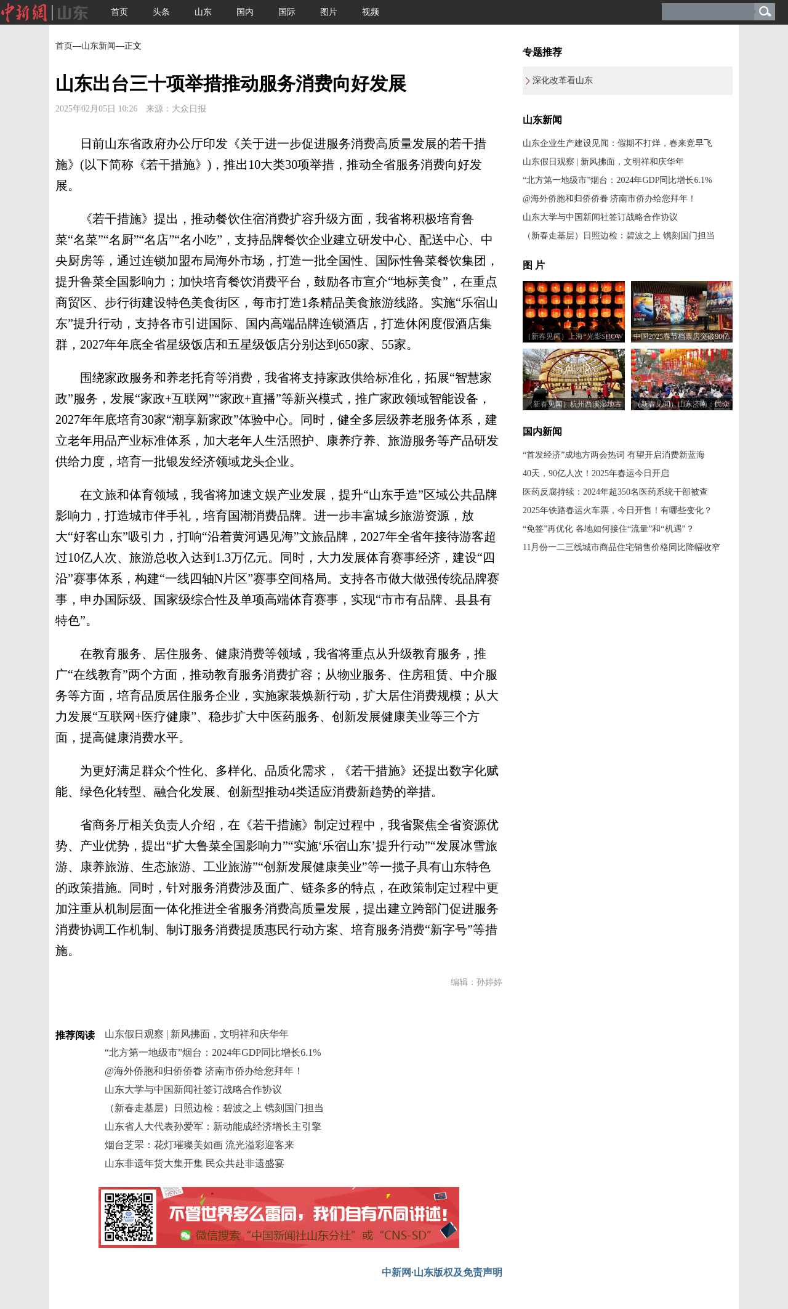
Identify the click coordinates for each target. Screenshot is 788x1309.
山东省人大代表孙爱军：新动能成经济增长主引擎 (213, 1126)
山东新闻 (98, 46)
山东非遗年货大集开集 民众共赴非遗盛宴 (194, 1163)
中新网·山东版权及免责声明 (442, 1272)
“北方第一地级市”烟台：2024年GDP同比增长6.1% (213, 1052)
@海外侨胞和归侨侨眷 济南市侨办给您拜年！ (204, 1071)
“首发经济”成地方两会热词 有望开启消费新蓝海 (614, 455)
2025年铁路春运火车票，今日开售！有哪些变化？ (617, 510)
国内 (245, 12)
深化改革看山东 (563, 80)
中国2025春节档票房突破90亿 (681, 336)
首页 (119, 12)
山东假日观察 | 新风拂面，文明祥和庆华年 (197, 1034)
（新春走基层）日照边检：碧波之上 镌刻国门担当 (214, 1108)
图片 (328, 12)
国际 (287, 12)
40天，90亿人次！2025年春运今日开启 (596, 473)
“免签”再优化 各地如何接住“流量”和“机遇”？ (608, 528)
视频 (370, 12)
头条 (161, 12)
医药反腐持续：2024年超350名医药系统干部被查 (615, 491)
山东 (203, 12)
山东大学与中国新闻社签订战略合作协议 (193, 1089)
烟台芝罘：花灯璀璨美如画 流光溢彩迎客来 (199, 1145)
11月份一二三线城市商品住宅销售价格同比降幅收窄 (621, 547)
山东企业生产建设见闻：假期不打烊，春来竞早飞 (617, 143)
